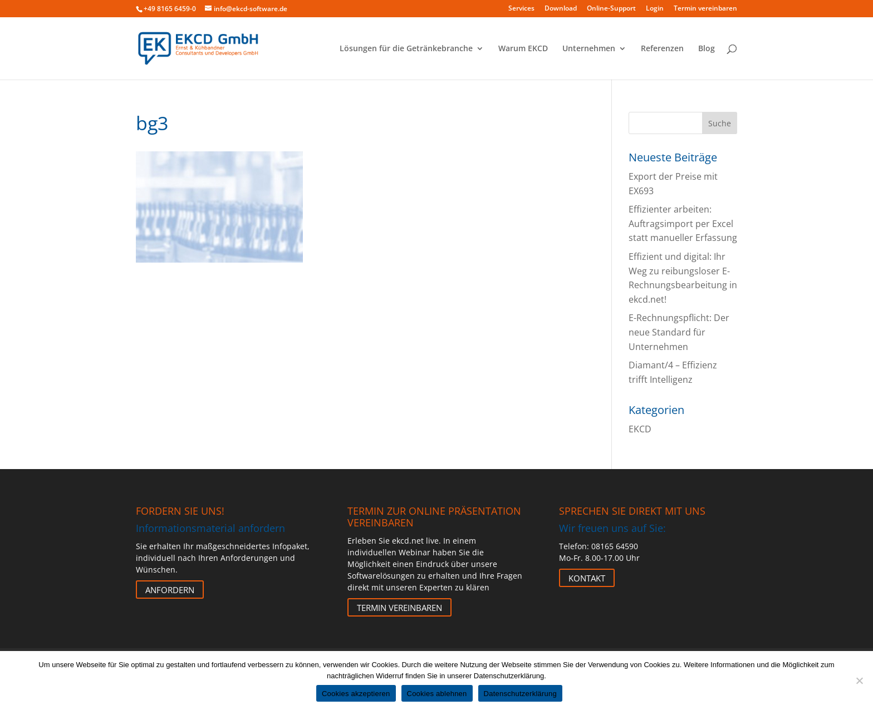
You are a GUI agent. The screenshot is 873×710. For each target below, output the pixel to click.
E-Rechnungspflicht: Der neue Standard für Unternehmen (679, 332)
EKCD (640, 429)
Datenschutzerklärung (520, 693)
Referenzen (662, 49)
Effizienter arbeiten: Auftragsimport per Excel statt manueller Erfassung (683, 223)
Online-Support (611, 9)
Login (655, 9)
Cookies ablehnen (437, 693)
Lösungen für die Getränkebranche (406, 49)
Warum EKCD (523, 49)
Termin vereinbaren (705, 9)
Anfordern (169, 589)
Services (521, 9)
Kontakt (586, 578)
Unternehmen (588, 49)
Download (561, 9)
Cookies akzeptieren (356, 693)
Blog (706, 49)
